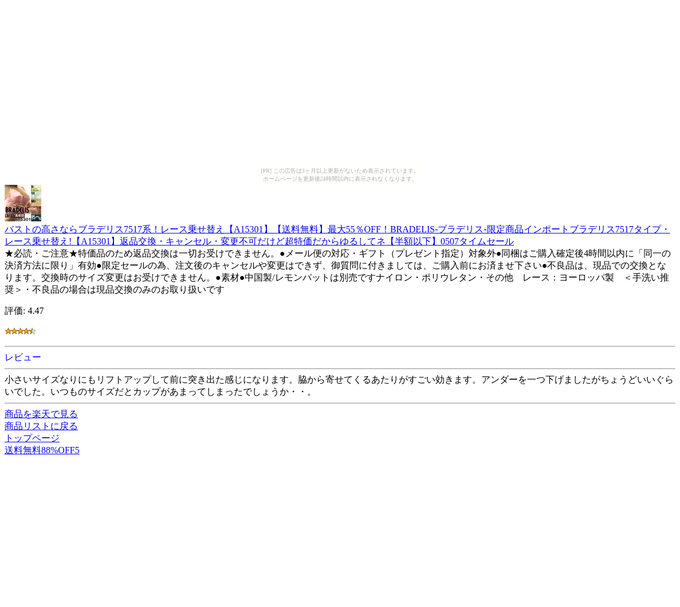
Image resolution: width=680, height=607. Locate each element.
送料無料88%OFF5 (42, 450)
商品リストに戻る (41, 426)
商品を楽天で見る (41, 414)
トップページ (32, 438)
